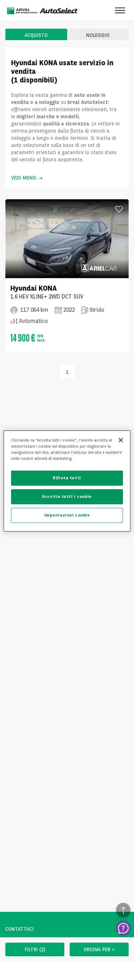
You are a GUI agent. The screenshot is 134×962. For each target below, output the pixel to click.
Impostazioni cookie (67, 515)
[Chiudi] (121, 440)
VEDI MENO (27, 178)
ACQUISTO (36, 35)
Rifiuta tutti (67, 477)
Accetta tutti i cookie (67, 496)
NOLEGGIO (97, 35)
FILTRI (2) (35, 949)
